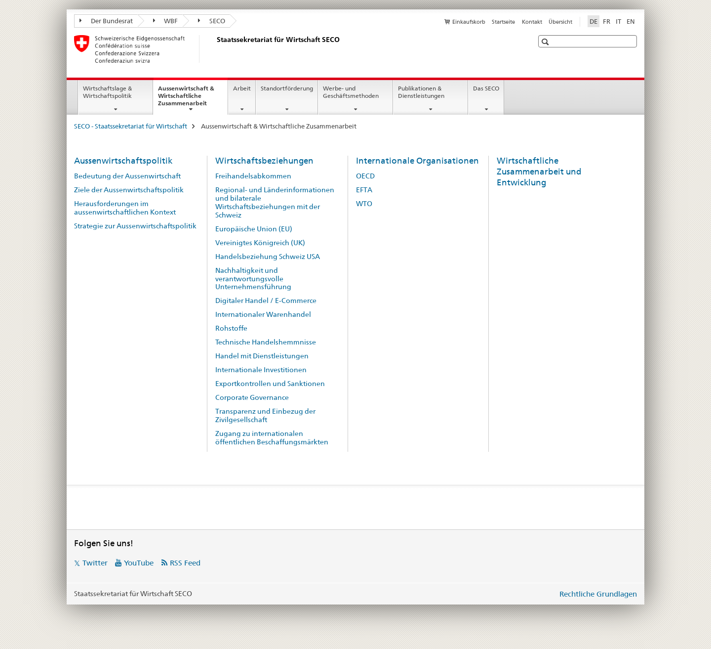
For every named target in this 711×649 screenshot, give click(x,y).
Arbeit (242, 88)
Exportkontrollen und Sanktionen (270, 384)
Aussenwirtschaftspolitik (123, 161)
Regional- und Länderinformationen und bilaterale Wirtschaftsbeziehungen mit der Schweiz (274, 202)
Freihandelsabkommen (253, 176)
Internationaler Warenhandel (263, 314)
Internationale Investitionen (261, 370)
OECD (365, 176)
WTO (364, 204)
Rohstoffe (231, 328)
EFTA (364, 190)
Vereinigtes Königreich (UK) (260, 243)
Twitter (95, 562)
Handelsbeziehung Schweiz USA (267, 256)
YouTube (139, 562)
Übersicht (560, 21)
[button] (546, 42)
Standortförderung (287, 88)
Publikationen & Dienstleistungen (421, 92)
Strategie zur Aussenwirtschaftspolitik (135, 226)
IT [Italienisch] (618, 21)
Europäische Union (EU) (253, 229)
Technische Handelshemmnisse (265, 342)
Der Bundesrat (106, 21)
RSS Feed (185, 562)
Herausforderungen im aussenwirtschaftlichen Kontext (125, 208)
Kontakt (532, 21)
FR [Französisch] (606, 21)
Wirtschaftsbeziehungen (264, 161)
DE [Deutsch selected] (593, 21)
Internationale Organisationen (417, 161)
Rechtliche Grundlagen (598, 594)
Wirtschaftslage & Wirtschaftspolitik (107, 92)
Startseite (503, 21)
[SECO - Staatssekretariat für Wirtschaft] (215, 49)
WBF (165, 21)
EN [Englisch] (631, 21)
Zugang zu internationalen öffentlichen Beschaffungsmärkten (271, 438)
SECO (211, 21)
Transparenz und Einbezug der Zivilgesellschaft (265, 415)
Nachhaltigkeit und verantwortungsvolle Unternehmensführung (253, 278)
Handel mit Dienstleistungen (262, 356)
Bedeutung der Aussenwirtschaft (127, 176)
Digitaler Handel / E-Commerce (265, 300)
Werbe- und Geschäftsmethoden (351, 92)
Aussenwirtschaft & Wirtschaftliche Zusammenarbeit (193, 99)
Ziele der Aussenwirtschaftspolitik (129, 190)
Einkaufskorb (468, 21)
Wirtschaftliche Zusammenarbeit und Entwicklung (539, 171)
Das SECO (486, 88)
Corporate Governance (252, 397)
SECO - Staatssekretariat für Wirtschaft (130, 126)
